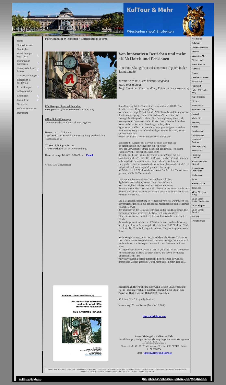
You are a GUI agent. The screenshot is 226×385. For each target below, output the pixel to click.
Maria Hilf (196, 118)
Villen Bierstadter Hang (200, 193)
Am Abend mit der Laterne (127, 369)
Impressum (22, 112)
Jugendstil (196, 85)
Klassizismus (198, 105)
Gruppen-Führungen (145, 369)
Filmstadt (196, 68)
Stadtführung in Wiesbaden (86, 369)
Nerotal (195, 126)
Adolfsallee (197, 38)
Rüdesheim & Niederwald (24, 81)
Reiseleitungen (180, 369)
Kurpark (195, 114)
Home (20, 40)
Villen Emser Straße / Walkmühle (201, 199)
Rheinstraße (197, 150)
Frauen (195, 73)
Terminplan (22, 49)
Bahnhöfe (196, 43)
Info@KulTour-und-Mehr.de (158, 352)
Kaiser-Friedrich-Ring (199, 91)
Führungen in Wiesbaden (107, 369)
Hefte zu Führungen (27, 108)
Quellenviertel (198, 135)
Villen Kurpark (198, 205)
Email (89, 155)
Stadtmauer (197, 175)
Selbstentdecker (25, 91)
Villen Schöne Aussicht (198, 210)
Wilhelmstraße (198, 220)
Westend (196, 216)
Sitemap (151, 371)
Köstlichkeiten (198, 109)
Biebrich (196, 51)
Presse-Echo (107, 371)
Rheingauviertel (199, 146)
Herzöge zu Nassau (200, 77)
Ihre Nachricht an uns (154, 316)
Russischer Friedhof (197, 156)
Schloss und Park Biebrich (199, 162)
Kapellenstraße (198, 96)
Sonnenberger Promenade (198, 169)
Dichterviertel (198, 60)
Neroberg (196, 122)
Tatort (194, 179)
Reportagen (97, 371)
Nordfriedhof (198, 131)
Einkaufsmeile (198, 64)
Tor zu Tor (196, 187)
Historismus (197, 81)
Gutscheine (22, 104)
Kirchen (195, 101)
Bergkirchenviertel (200, 47)
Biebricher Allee (199, 56)
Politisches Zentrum (197, 140)
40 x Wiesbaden (25, 45)
